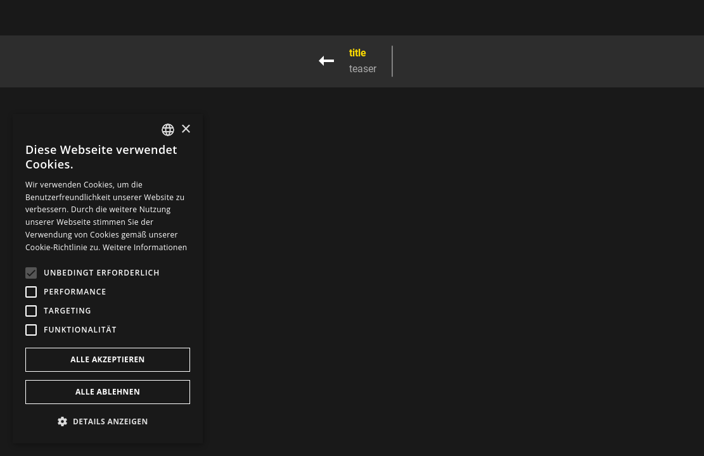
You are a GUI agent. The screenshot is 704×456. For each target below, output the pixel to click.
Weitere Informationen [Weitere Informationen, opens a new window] (145, 247)
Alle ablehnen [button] (107, 391)
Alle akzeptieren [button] (107, 359)
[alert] (108, 278)
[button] (107, 421)
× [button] (185, 129)
